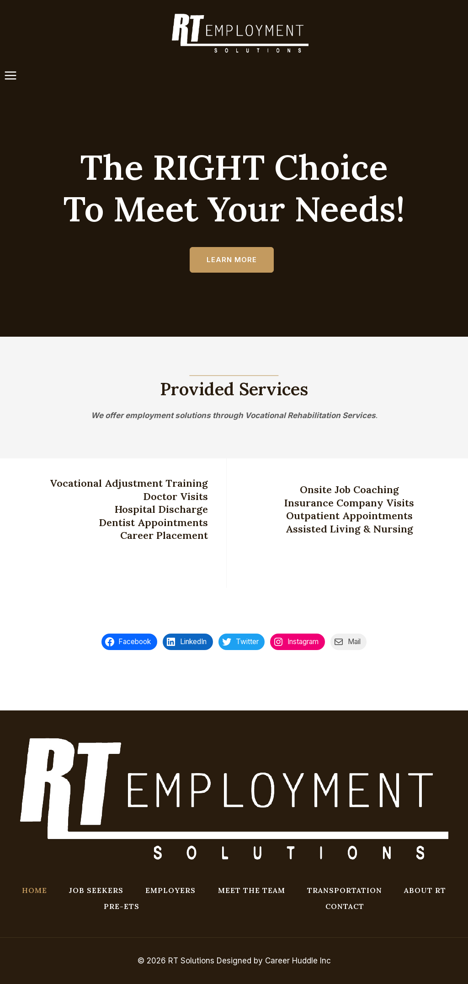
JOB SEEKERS (96, 890)
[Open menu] (15, 75)
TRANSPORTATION (344, 890)
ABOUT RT (425, 890)
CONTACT (344, 906)
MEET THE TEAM (251, 890)
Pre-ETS (121, 906)
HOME (34, 890)
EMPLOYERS (170, 890)
